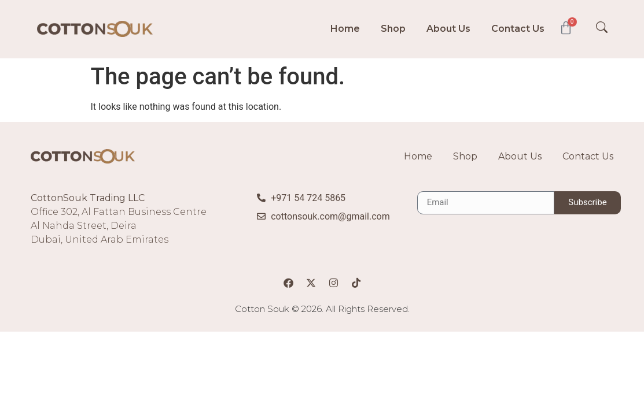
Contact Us (517, 28)
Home (345, 28)
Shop (393, 28)
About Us (448, 28)
